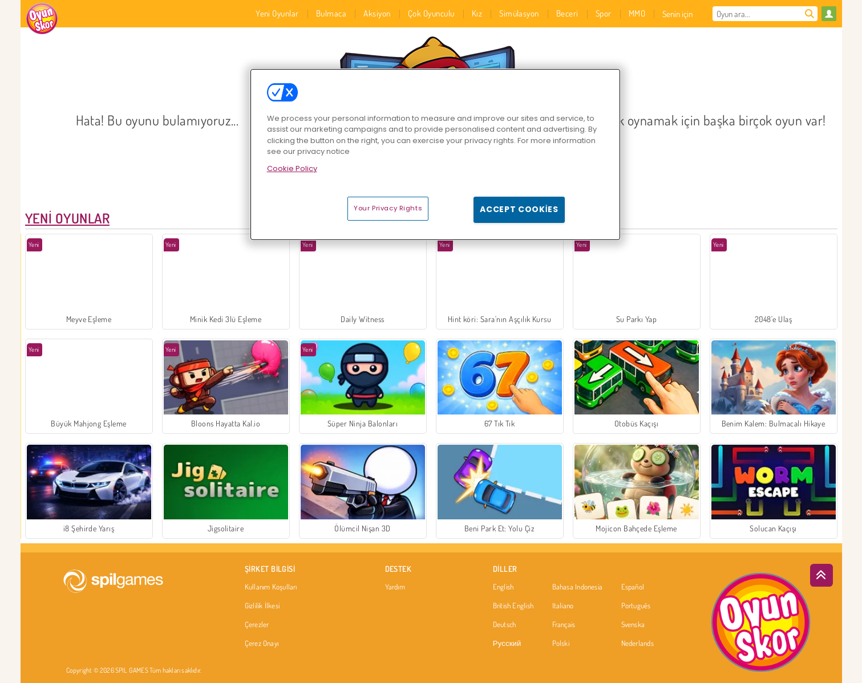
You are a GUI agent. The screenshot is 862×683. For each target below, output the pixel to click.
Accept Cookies (519, 209)
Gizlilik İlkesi (262, 606)
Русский (507, 644)
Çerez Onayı (261, 644)
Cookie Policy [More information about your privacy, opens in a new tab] (292, 168)
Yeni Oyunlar (67, 218)
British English (513, 606)
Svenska (633, 625)
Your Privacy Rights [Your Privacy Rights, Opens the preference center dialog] (388, 208)
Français (564, 625)
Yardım (395, 587)
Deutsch (504, 625)
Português (636, 606)
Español (633, 587)
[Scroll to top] (821, 575)
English (503, 587)
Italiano (563, 606)
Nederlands (637, 644)
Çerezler (257, 625)
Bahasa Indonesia (577, 587)
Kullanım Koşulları (271, 587)
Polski (560, 644)
